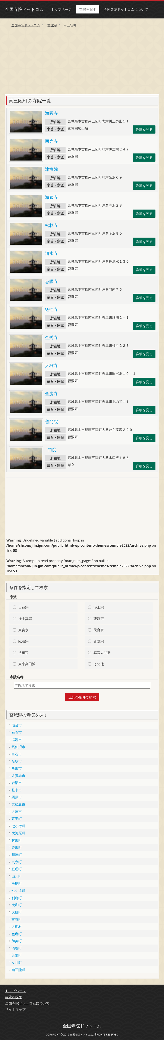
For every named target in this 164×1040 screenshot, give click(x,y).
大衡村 (17, 926)
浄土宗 (99, 607)
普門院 (51, 421)
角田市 (17, 768)
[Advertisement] (82, 62)
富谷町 (17, 919)
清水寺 (51, 253)
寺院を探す (87, 9)
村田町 (17, 840)
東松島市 (18, 804)
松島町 (17, 883)
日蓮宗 (23, 607)
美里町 (17, 955)
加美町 (17, 941)
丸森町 (17, 862)
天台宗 (99, 630)
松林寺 (51, 225)
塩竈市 (17, 739)
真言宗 (23, 630)
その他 (99, 664)
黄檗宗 (99, 641)
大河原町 (18, 833)
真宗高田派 (26, 664)
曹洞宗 (99, 618)
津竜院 (51, 169)
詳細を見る (144, 129)
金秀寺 (51, 337)
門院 (50, 449)
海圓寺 (51, 113)
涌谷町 (17, 948)
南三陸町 (18, 969)
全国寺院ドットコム (24, 9)
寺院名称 (16, 677)
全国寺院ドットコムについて (126, 9)
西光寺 (51, 141)
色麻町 (17, 933)
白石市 (17, 754)
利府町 (17, 898)
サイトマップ (15, 1009)
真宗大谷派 (102, 652)
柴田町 (17, 847)
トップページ (61, 9)
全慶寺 (51, 393)
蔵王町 (17, 818)
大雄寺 (51, 365)
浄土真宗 (25, 618)
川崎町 (17, 854)
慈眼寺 (51, 281)
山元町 (17, 876)
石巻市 (17, 732)
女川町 (17, 962)
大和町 (17, 905)
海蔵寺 (51, 197)
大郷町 (17, 912)
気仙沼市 (18, 746)
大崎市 (17, 811)
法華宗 (23, 652)
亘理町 (17, 869)
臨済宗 (23, 641)
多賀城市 (18, 775)
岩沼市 (17, 782)
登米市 (17, 790)
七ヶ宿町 (18, 826)
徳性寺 (51, 309)
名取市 (17, 761)
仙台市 (17, 725)
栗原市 (17, 797)
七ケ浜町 (18, 890)
